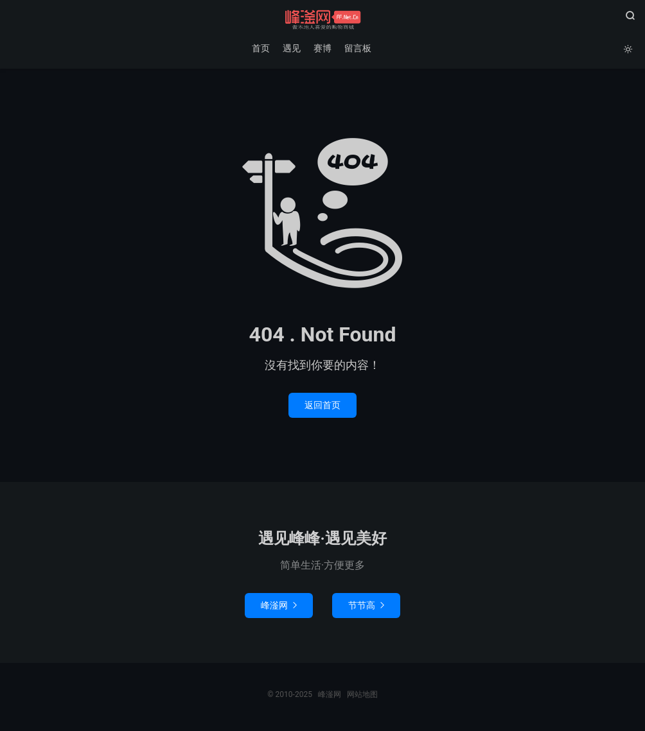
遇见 (292, 48)
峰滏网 (322, 20)
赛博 (322, 48)
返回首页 (322, 405)
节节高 (366, 605)
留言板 (357, 48)
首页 (261, 48)
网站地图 (362, 694)
